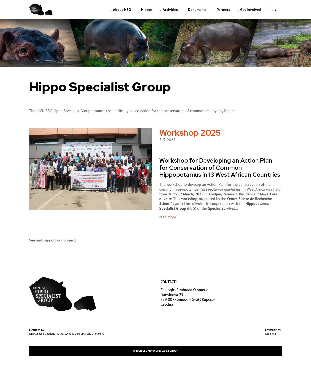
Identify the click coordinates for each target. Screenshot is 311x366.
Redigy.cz (270, 334)
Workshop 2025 (190, 132)
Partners (223, 9)
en (277, 9)
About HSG (122, 9)
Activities (170, 9)
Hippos (147, 9)
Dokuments (197, 9)
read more (167, 217)
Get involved (250, 9)
